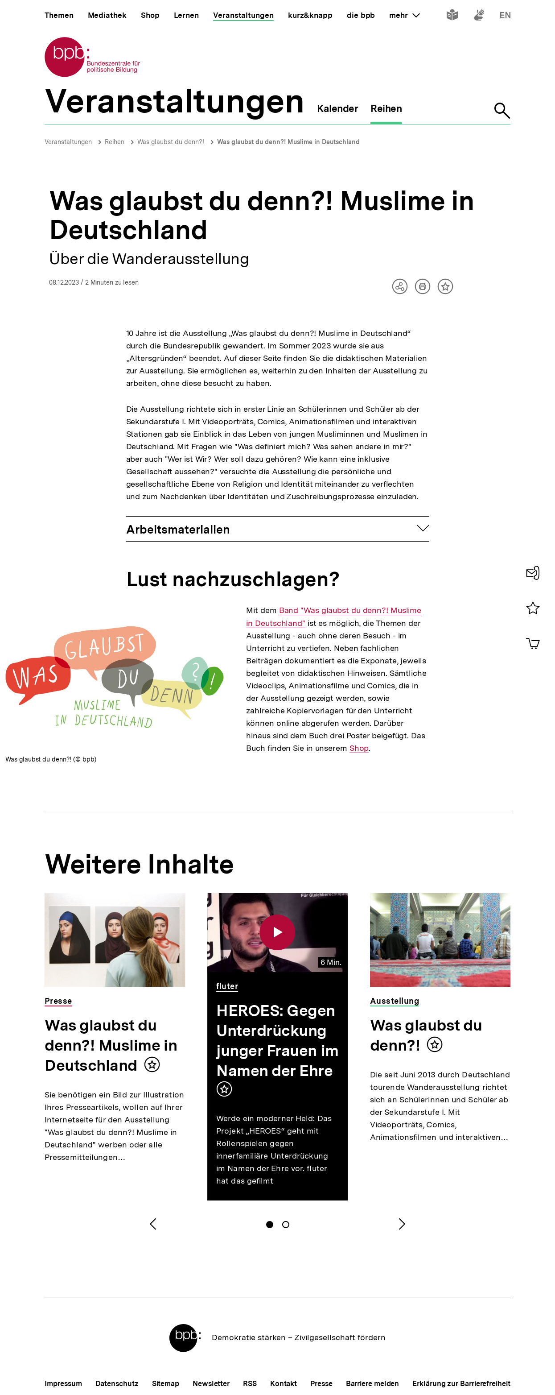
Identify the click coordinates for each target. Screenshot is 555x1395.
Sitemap (165, 1383)
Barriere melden (372, 1383)
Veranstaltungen (68, 141)
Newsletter (211, 1383)
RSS (250, 1383)
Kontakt (283, 1383)
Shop (359, 748)
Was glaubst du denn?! (170, 141)
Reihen (114, 141)
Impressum (63, 1383)
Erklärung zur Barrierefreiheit (461, 1383)
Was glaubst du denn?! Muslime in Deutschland (288, 141)
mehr (404, 15)
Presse (321, 1383)
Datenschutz (117, 1383)
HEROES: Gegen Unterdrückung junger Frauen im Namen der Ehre (277, 1040)
